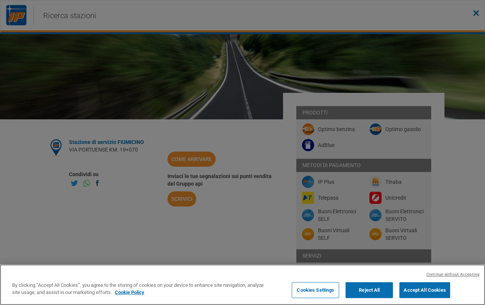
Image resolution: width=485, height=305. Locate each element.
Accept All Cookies (425, 290)
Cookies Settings (315, 290)
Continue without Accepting (452, 274)
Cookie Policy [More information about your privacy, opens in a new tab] (129, 292)
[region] (242, 284)
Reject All (369, 290)
